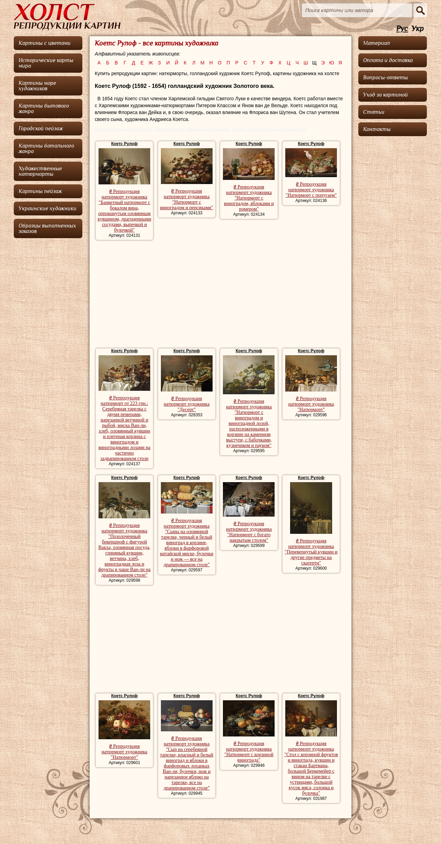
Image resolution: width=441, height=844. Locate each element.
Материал (376, 43)
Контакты (377, 129)
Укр (417, 29)
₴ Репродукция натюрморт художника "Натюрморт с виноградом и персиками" (186, 199)
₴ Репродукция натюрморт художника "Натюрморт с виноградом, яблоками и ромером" (249, 198)
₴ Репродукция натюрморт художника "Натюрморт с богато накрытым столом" (249, 532)
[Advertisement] (220, 295)
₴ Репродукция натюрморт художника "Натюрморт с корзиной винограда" (248, 752)
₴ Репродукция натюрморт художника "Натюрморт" (311, 404)
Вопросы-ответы (385, 77)
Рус (402, 29)
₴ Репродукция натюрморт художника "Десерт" (186, 404)
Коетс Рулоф (124, 143)
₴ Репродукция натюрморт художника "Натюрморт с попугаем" (311, 190)
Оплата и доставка (388, 60)
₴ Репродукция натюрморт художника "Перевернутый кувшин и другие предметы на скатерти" (311, 552)
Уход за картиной (385, 95)
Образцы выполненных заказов (47, 228)
